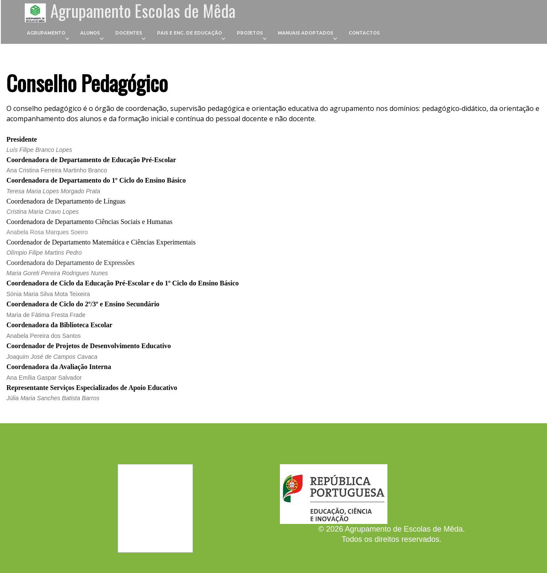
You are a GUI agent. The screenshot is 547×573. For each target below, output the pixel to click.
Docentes (128, 33)
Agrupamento (46, 33)
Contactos (364, 33)
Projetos (250, 33)
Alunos (90, 33)
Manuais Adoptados (305, 33)
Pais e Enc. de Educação (189, 33)
